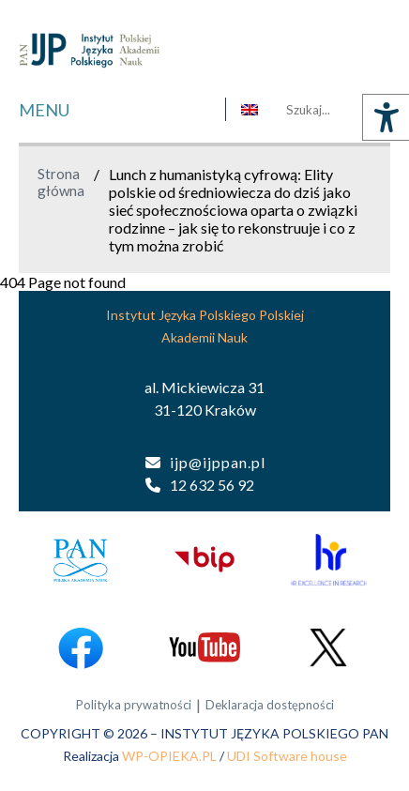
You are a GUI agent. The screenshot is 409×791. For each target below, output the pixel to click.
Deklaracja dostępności (269, 704)
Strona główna (61, 182)
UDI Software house (287, 756)
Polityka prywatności (133, 704)
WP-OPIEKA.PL (169, 756)
